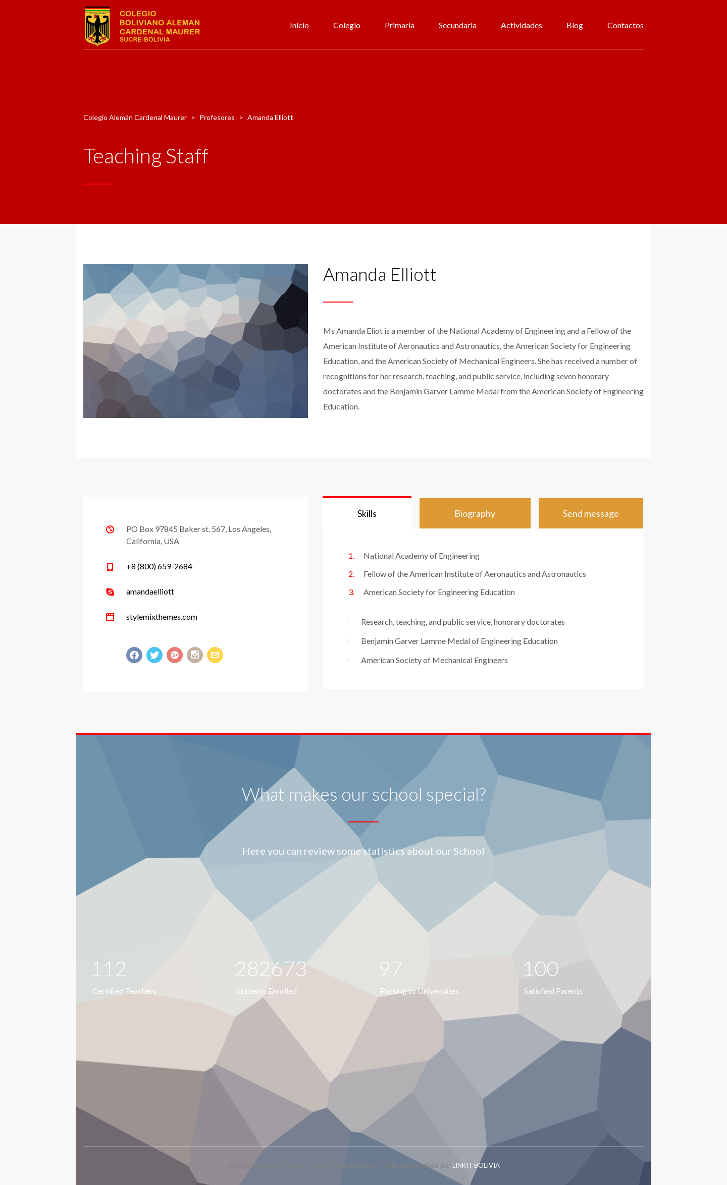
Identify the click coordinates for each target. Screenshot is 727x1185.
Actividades (521, 25)
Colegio (346, 25)
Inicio (299, 25)
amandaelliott (150, 591)
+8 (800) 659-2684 (159, 566)
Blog (574, 25)
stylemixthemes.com (161, 616)
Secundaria (458, 25)
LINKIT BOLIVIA (476, 1165)
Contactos (625, 25)
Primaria (399, 25)
